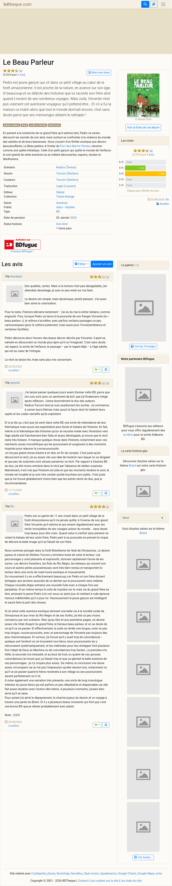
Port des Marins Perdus (75, 146)
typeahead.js (108, 873)
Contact (83, 880)
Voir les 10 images (143, 346)
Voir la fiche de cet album (143, 127)
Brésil (24, 125)
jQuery (51, 873)
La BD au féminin (38, 125)
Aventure (62, 203)
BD (58, 211)
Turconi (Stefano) (67, 173)
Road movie (54, 125)
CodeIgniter (38, 873)
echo (159, 873)
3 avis (21, 74)
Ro (167, 199)
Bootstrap (63, 873)
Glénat (60, 192)
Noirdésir (16, 276)
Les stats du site (131, 880)
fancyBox (76, 873)
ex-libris (128, 434)
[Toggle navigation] (163, 4)
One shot (62, 224)
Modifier (163, 203)
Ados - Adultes (65, 207)
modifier (14, 370)
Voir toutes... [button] (143, 857)
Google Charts (127, 873)
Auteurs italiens (11, 125)
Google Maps (145, 873)
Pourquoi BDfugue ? (22, 251)
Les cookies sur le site (104, 880)
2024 (73, 217)
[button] (22, 244)
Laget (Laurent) (66, 186)
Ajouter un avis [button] (102, 264)
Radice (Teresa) (66, 167)
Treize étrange (65, 196)
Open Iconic (91, 873)
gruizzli (15, 382)
